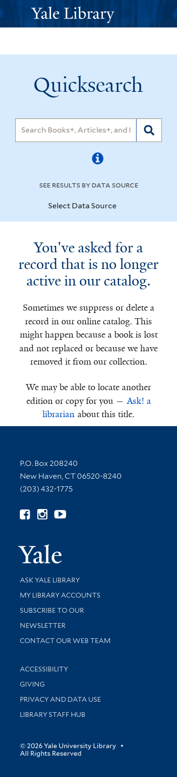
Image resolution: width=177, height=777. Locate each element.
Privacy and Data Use (60, 699)
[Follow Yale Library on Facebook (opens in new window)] (25, 514)
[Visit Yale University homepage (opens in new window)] (40, 551)
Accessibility (44, 669)
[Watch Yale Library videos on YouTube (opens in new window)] (60, 514)
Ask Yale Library (50, 580)
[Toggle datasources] (125, 206)
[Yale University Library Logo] (89, 14)
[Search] (75, 130)
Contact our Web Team (65, 640)
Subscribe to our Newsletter (52, 618)
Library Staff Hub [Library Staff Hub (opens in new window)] (52, 714)
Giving (32, 684)
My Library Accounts (60, 595)
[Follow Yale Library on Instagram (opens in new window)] (42, 514)
